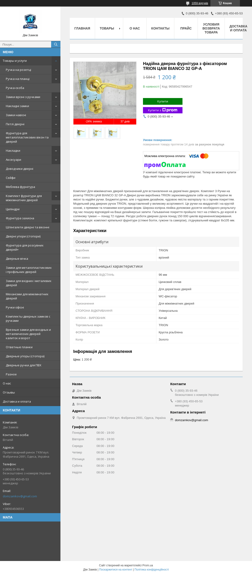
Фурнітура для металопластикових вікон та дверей (27, 137)
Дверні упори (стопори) (23, 236)
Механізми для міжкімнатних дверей (27, 296)
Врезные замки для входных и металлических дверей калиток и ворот (28, 334)
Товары (107, 28)
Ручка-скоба (15, 88)
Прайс (186, 28)
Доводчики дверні (19, 169)
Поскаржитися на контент (115, 569)
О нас (7, 383)
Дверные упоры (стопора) (25, 356)
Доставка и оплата (17, 401)
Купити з (162, 110)
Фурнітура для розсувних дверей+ (24, 247)
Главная (82, 28)
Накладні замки (17, 106)
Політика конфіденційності (152, 569)
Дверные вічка (17, 258)
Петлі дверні (15, 124)
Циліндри (13, 209)
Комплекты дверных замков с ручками (28, 318)
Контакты (160, 28)
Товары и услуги (15, 61)
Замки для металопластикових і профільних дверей (29, 270)
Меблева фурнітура (20, 187)
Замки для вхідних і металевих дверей (28, 283)
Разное (11, 374)
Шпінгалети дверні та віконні (27, 227)
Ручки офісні (15, 307)
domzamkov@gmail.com (20, 496)
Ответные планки (19, 347)
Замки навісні (16, 115)
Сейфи (10, 178)
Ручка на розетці (18, 70)
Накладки (13, 150)
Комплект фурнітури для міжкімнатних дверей (24, 198)
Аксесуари (13, 159)
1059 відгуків (200, 3)
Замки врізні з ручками (23, 97)
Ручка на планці (18, 79)
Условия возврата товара (211, 28)
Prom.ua (148, 565)
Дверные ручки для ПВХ (23, 365)
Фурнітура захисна (20, 218)
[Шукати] (55, 44)
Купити (162, 101)
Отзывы (9, 392)
